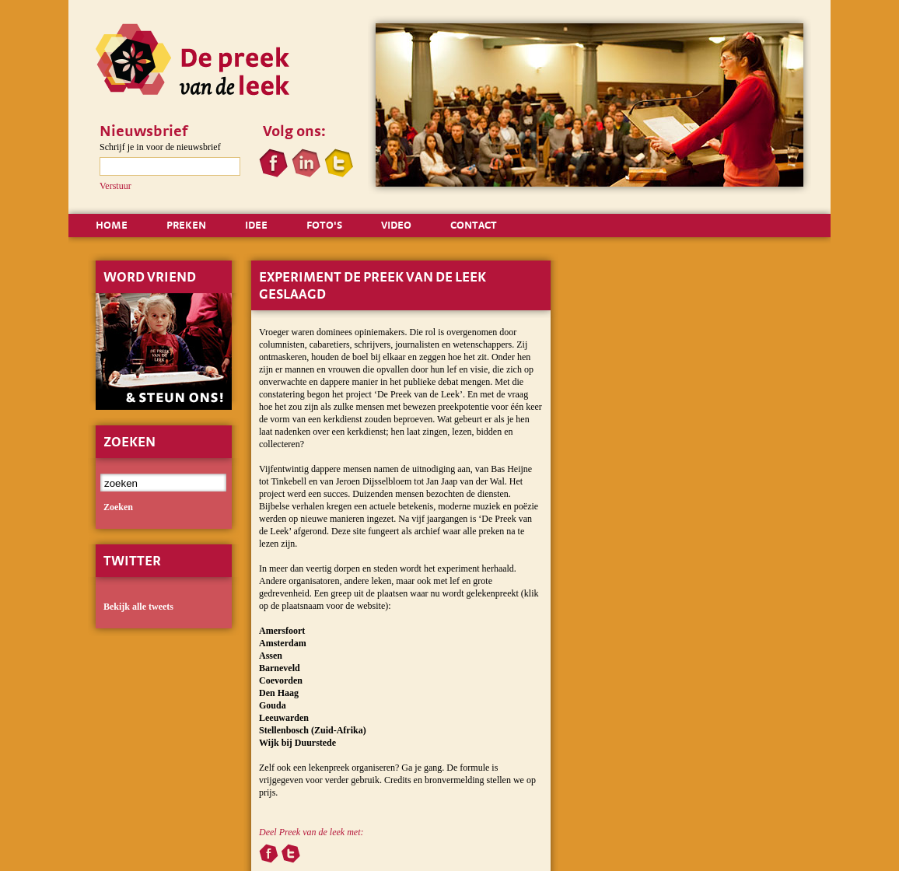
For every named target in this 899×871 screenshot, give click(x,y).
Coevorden (281, 680)
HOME (112, 225)
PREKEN (186, 225)
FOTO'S (324, 225)
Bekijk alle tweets (138, 606)
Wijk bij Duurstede (297, 742)
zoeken (118, 507)
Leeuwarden (284, 717)
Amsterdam (282, 643)
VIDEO (396, 225)
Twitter (132, 560)
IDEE (256, 225)
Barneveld (279, 668)
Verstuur (115, 185)
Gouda (272, 705)
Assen (270, 655)
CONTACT (473, 225)
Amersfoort (282, 630)
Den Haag (279, 692)
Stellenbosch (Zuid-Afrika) (312, 730)
